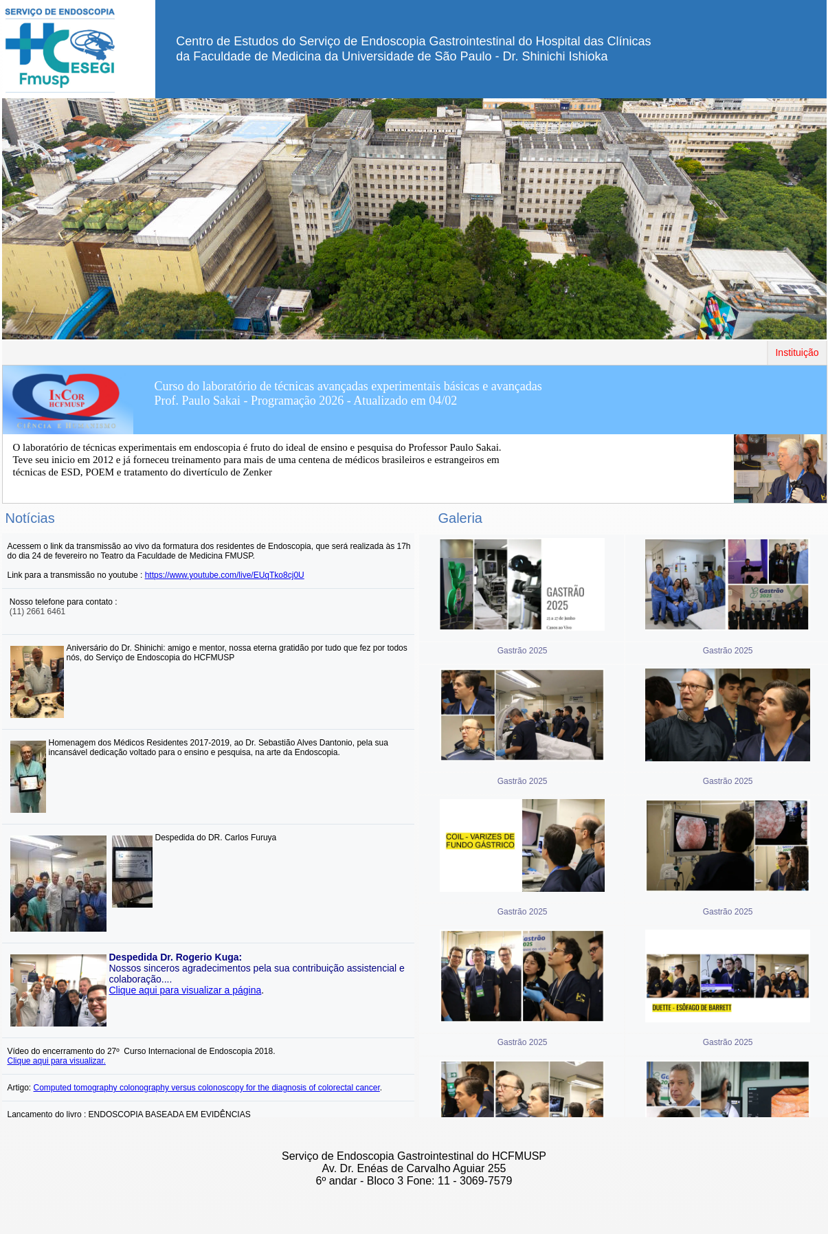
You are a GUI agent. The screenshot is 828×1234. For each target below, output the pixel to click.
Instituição (796, 352)
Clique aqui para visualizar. (57, 1061)
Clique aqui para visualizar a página (185, 990)
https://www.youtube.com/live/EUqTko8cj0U (224, 575)
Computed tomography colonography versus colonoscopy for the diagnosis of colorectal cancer (207, 1087)
